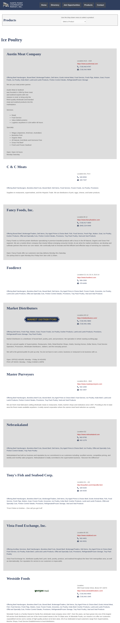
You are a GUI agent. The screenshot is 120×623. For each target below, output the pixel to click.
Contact (104, 5)
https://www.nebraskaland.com (88, 435)
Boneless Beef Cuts (34, 188)
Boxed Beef (31, 78)
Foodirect (14, 268)
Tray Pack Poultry (71, 236)
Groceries (98, 292)
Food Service (79, 78)
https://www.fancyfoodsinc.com (88, 220)
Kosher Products (13, 236)
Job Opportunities (71, 5)
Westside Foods (18, 579)
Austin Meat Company (24, 54)
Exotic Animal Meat (66, 78)
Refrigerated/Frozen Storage (77, 80)
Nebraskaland (17, 425)
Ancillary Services (19, 549)
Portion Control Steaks (57, 80)
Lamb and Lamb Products (39, 80)
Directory (53, 5)
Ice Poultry (16, 80)
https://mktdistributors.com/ (87, 318)
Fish (70, 234)
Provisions (94, 188)
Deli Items (55, 78)
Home (40, 5)
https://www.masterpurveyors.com (89, 384)
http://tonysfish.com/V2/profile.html (90, 485)
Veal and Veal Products (87, 236)
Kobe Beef (25, 80)
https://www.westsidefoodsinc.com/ (90, 591)
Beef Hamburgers (19, 78)
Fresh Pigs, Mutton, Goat (94, 78)
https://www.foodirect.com (86, 278)
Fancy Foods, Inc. (20, 210)
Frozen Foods (76, 188)
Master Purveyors (20, 375)
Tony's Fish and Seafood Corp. (30, 476)
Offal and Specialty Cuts (29, 236)
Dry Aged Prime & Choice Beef (56, 234)
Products (90, 5)
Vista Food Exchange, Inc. (26, 526)
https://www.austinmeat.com (87, 64)
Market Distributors (22, 309)
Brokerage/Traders (43, 78)
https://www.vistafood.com (86, 536)
